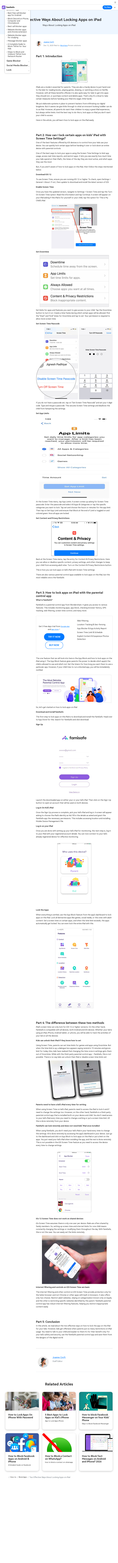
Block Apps (64, 45)
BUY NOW (54, 645)
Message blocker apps (17, 41)
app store (55, 629)
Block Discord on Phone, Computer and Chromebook (18, 21)
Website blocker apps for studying (17, 36)
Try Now (107, 7)
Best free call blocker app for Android (17, 14)
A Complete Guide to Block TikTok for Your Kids (17, 46)
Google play (65, 626)
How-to (13, 1481)
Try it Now (54, 637)
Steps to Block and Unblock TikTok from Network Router (17, 54)
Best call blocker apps (17, 26)
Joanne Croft (50, 42)
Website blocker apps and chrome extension (17, 31)
